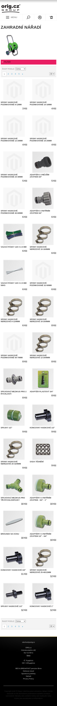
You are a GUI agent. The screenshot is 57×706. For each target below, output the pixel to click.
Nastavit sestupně (28, 69)
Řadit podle (8, 69)
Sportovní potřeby (28, 674)
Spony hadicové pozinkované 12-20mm (12, 139)
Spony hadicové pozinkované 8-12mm (11, 103)
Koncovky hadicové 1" (41, 606)
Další (22, 74)
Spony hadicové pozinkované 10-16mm (41, 103)
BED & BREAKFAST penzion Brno (28, 668)
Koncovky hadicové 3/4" (13, 570)
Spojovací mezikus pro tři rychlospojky (13, 499)
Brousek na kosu (10, 534)
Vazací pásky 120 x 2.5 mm (13, 247)
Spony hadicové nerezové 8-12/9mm (10, 320)
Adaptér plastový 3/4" (41, 391)
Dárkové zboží (28, 671)
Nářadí (28, 676)
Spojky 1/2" (6, 428)
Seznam (53, 69)
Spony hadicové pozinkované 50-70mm (12, 356)
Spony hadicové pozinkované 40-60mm (12, 212)
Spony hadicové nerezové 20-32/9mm (11, 463)
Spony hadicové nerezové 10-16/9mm (40, 248)
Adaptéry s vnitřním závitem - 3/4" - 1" (40, 499)
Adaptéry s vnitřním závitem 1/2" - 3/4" (40, 535)
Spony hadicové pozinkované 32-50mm (41, 284)
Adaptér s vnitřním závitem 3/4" (40, 212)
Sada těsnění (37, 462)
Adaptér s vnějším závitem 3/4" (39, 176)
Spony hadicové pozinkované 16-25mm (41, 139)
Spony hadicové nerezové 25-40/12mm (40, 571)
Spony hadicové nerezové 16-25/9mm (40, 320)
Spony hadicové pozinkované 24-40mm (12, 176)
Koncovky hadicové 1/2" (42, 428)
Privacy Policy (28, 679)
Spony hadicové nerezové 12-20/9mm (40, 356)
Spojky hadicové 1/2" (12, 606)
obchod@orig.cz (28, 642)
